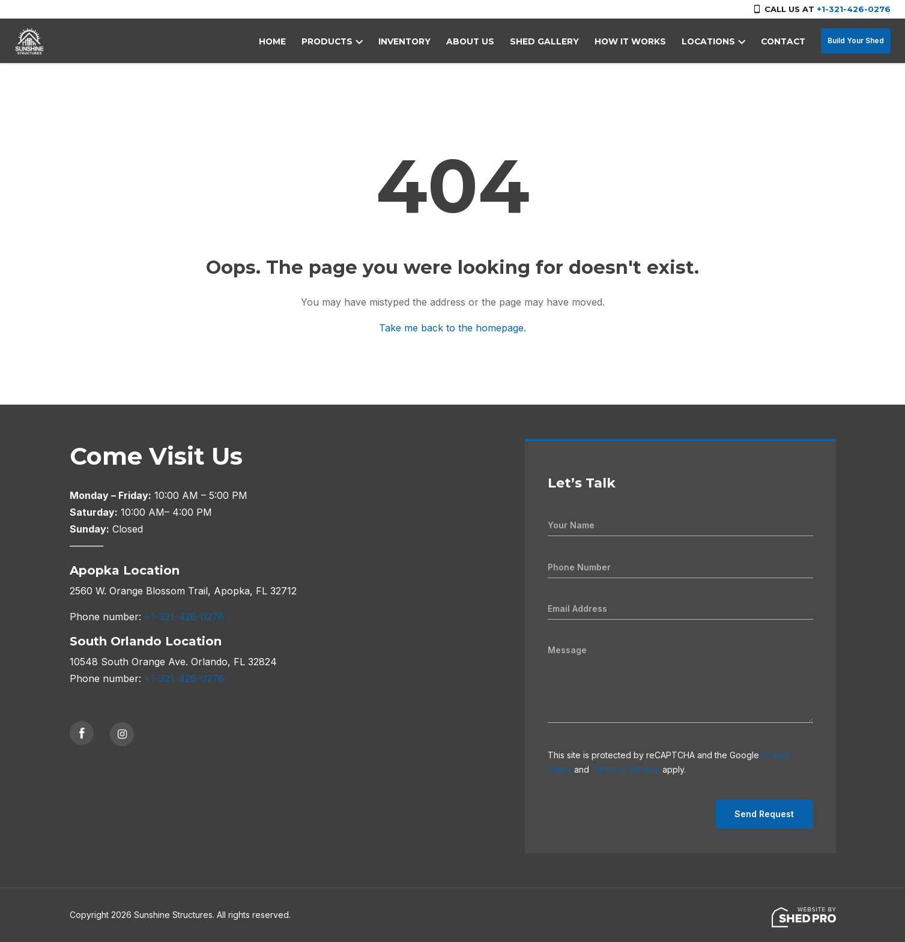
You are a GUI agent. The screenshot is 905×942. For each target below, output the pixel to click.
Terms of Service (626, 769)
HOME (291, 42)
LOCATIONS (710, 42)
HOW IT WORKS (635, 42)
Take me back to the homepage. (452, 328)
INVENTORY (419, 42)
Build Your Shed (856, 40)
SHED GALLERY (553, 42)
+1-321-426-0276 (854, 9)
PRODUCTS (344, 42)
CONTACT (783, 42)
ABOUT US (482, 42)
